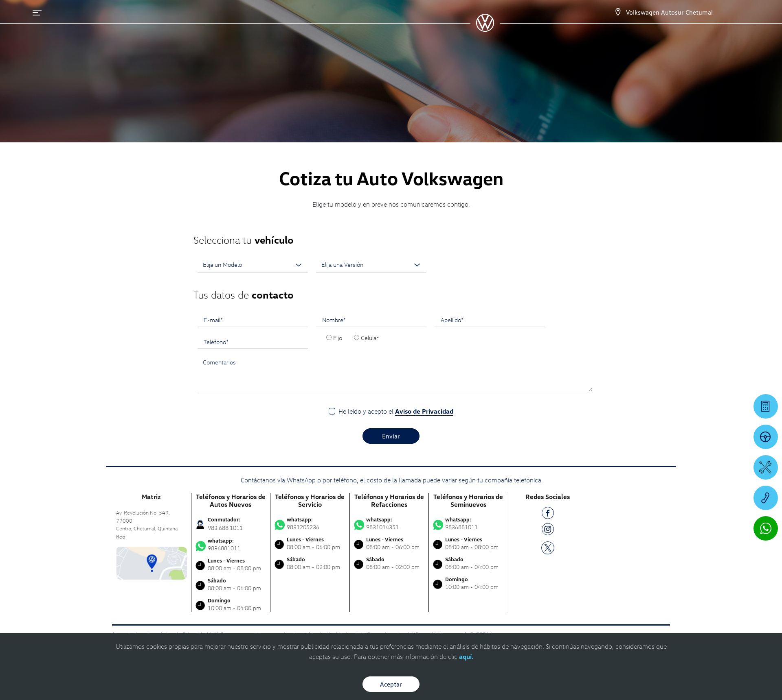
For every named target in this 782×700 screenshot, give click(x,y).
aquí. (466, 656)
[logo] (484, 29)
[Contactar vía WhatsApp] (765, 528)
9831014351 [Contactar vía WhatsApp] (389, 523)
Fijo (337, 337)
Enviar (391, 436)
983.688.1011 (225, 527)
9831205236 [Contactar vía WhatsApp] (310, 523)
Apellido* (452, 319)
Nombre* (334, 319)
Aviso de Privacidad (424, 411)
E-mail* (213, 319)
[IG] (548, 530)
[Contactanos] (618, 12)
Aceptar (391, 684)
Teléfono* (216, 341)
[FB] (548, 514)
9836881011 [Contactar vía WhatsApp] (231, 545)
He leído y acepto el (395, 411)
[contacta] (151, 562)
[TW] (548, 547)
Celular (369, 337)
